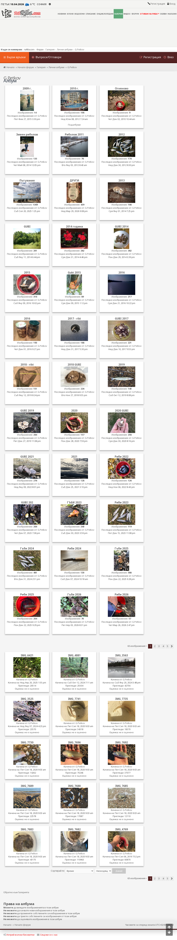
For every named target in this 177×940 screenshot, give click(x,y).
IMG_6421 (27, 655)
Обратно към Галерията (16, 892)
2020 (74, 410)
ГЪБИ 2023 (74, 502)
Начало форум (23, 924)
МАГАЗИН (172, 13)
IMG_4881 (74, 655)
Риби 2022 (121, 456)
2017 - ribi (74, 318)
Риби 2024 (74, 548)
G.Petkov (42, 115)
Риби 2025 (27, 594)
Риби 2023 (121, 502)
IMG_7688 (74, 786)
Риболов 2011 (74, 134)
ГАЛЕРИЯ (118, 13)
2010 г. (74, 88)
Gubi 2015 (74, 272)
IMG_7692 (121, 742)
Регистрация (157, 3)
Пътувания (27, 180)
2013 (121, 180)
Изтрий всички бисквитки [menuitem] (18, 934)
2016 (121, 272)
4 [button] (163, 646)
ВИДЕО (127, 13)
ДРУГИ (74, 180)
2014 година (74, 226)
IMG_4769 (121, 829)
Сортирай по (72, 870)
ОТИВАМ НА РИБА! (149, 13)
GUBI (27, 226)
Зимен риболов (27, 134)
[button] (172, 646)
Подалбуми (74, 124)
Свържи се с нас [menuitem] (47, 934)
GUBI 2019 (27, 410)
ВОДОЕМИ (79, 13)
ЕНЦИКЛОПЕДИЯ (105, 13)
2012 (121, 134)
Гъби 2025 (121, 548)
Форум (39, 49)
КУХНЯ (70, 13)
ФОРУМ (135, 13)
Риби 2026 (121, 594)
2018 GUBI (74, 364)
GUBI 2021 (27, 456)
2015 (27, 272)
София (42, 4)
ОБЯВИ (163, 13)
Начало (7, 924)
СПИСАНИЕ (91, 13)
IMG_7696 (74, 742)
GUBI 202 (27, 502)
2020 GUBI (121, 410)
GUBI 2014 (121, 226)
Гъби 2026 (74, 594)
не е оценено (31, 688)
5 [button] (167, 646)
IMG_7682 (74, 829)
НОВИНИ (62, 13)
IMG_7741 (74, 699)
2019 (121, 364)
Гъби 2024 (27, 548)
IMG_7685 (121, 786)
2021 (74, 456)
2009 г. (27, 88)
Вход (172, 3)
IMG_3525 (27, 699)
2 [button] (154, 646)
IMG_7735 (121, 699)
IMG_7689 (27, 786)
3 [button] (159, 646)
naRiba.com (29, 49)
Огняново (121, 88)
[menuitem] (46, 57)
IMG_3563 (121, 655)
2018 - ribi (27, 364)
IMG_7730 (27, 742)
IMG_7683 (27, 829)
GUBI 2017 (121, 318)
